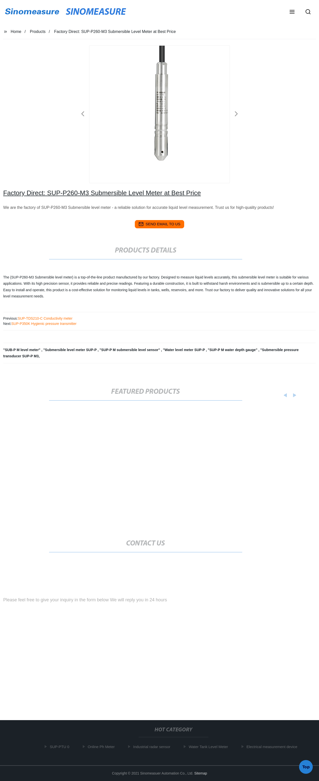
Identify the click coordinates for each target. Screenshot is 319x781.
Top (306, 766)
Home (16, 31)
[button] (292, 12)
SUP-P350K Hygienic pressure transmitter (43, 324)
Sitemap (200, 773)
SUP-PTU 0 (60, 747)
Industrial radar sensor (152, 747)
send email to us (159, 224)
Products (38, 31)
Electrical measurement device (272, 747)
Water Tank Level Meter (209, 747)
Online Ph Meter (102, 747)
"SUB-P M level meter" (22, 350)
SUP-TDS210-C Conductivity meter (45, 318)
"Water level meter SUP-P (184, 350)
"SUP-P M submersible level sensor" (130, 350)
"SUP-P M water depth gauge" (233, 350)
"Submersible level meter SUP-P (70, 350)
